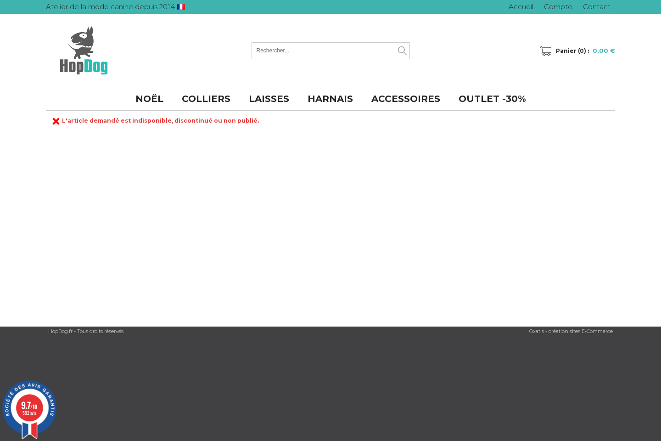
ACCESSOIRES (405, 98)
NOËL (149, 98)
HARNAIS (330, 98)
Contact (597, 6)
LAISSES (269, 98)
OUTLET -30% (492, 98)
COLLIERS (206, 98)
